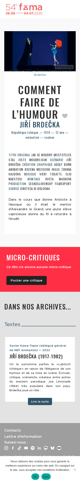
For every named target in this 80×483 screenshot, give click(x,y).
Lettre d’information (23, 436)
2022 (28, 70)
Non (46, 476)
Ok (35, 476)
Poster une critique (26, 280)
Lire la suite (40, 401)
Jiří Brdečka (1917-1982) (36, 356)
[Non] (75, 469)
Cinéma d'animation (50, 70)
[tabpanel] (40, 369)
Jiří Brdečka (40, 124)
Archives (15, 70)
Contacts (12, 430)
